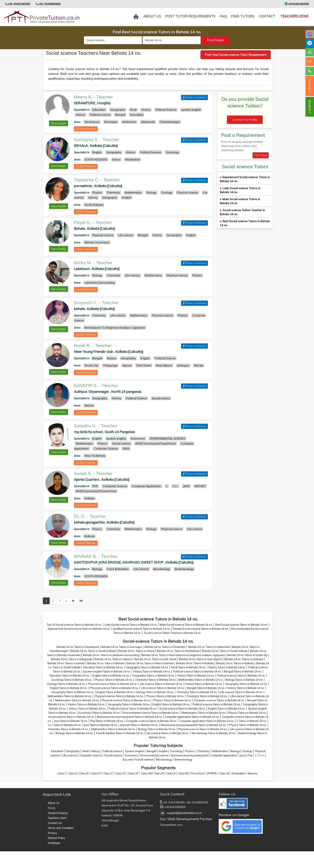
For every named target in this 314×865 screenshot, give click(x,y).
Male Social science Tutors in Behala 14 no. (186, 624)
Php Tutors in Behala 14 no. (107, 721)
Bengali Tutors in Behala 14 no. (243, 671)
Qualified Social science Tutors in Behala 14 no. (141, 628)
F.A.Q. (52, 808)
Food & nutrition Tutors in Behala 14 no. (120, 733)
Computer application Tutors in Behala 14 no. (192, 716)
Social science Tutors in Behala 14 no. (182, 708)
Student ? (310, 107)
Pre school (197, 773)
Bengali (151, 751)
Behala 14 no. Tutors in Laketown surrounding (111, 655)
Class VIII (146, 773)
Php (250, 755)
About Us (53, 803)
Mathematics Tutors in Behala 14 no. (201, 679)
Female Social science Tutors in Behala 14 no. (201, 628)
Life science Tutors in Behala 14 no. (161, 683)
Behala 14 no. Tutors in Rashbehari (178, 650)
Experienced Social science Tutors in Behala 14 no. (79, 628)
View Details (58, 123)
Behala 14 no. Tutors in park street (155, 659)
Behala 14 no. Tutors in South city (247, 655)
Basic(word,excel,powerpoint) (189, 755)
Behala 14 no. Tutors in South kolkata (93, 650)
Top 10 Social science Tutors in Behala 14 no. (74, 624)
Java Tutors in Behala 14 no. (71, 721)
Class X (170, 773)
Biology (235, 751)
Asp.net (127, 759)
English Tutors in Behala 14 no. (111, 675)
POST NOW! (260, 155)
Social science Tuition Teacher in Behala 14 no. (172, 632)
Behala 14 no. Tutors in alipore (113, 659)
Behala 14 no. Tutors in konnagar (122, 646)
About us (152, 16)
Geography (73, 751)
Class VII (133, 773)
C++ (261, 755)
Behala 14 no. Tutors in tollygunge (71, 659)
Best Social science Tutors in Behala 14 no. (241, 624)
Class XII (183, 773)
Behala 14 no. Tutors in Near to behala (150, 663)
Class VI (120, 773)
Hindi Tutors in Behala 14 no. (188, 667)
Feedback (54, 843)
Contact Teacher (86, 128)
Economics (131, 755)
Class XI (224, 773)
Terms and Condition (60, 828)
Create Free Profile (244, 119)
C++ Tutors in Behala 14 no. (64, 725)
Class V (108, 773)
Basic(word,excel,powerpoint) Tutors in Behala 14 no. (129, 716)
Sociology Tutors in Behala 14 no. (71, 679)
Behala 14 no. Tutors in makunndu (208, 646)
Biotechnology (183, 759)
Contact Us (55, 823)
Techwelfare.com (171, 825)
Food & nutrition (144, 759)
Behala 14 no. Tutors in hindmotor (165, 646)
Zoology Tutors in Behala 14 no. (66, 683)
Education (57, 751)
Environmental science (154, 755)
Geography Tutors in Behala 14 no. (147, 667)
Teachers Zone (294, 16)
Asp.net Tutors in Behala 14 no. (139, 725)
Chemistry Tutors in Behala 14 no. (155, 679)
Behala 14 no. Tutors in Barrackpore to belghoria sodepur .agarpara (183, 655)
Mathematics (220, 751)
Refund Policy (56, 838)
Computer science (91, 755)
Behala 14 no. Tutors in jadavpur (244, 659)
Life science (69, 755)
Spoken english (134, 751)
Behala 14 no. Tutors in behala (66, 663)
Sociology (176, 751)
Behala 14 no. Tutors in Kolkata (195, 663)
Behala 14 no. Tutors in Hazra (136, 650)
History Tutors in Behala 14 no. (227, 667)
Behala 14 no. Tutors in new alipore (200, 659)
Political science (112, 751)
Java (242, 755)
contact (267, 16)
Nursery (253, 773)
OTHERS (211, 773)
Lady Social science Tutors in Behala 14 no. (131, 624)
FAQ (223, 16)
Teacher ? (310, 86)
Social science (113, 755)
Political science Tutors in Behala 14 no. (197, 671)
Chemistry (203, 751)
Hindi (85, 751)
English (163, 751)
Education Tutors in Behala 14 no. (103, 667)
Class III (83, 773)
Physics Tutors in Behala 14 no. (114, 679)
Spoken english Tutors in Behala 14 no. (107, 671)
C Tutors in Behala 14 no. (252, 721)
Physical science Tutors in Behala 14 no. (112, 683)
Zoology (247, 751)
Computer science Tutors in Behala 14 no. (219, 700)
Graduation (238, 773)
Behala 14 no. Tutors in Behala (105, 663)
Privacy (52, 833)
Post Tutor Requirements (190, 16)
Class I (61, 773)
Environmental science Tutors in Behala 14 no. (151, 712)
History (95, 751)
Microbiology (164, 759)
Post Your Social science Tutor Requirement (236, 55)
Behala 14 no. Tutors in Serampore (78, 646)
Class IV (96, 773)
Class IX (159, 773)
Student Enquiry (58, 813)
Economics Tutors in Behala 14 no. (99, 712)
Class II (72, 773)
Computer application (224, 755)
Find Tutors (242, 16)
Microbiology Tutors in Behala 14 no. (214, 733)
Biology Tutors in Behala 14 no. (244, 679)
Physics (190, 751)
